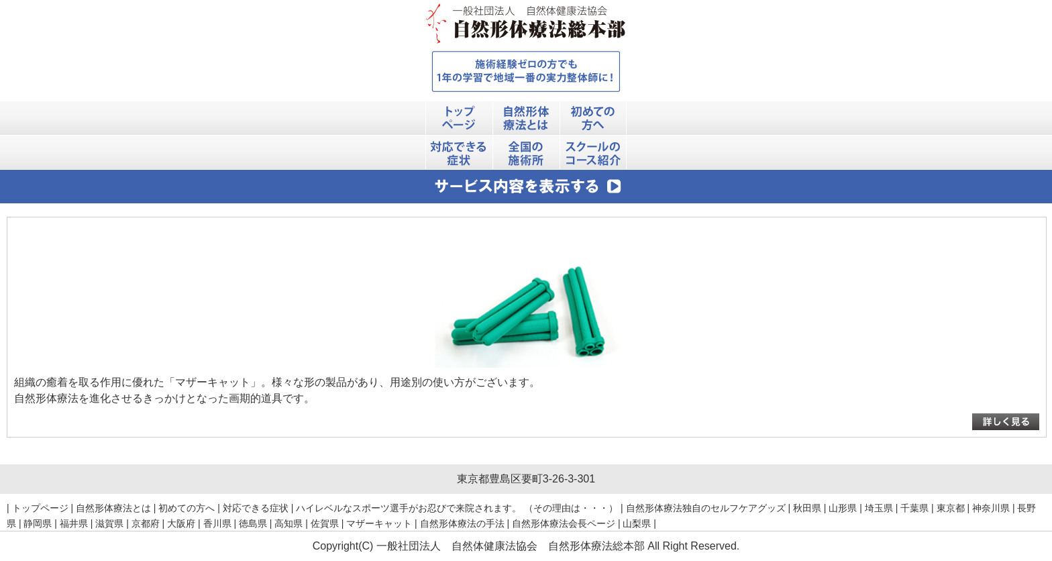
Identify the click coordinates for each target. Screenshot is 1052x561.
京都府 (146, 523)
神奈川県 (991, 508)
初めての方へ (186, 508)
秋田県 (807, 508)
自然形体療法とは (113, 508)
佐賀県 (325, 523)
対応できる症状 (255, 508)
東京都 (951, 508)
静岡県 (37, 523)
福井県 (74, 523)
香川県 (217, 523)
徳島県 (253, 523)
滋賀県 (109, 523)
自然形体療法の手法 (462, 523)
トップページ (40, 508)
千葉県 (914, 508)
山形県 (843, 508)
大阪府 (181, 523)
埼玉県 (879, 508)
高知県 (288, 523)
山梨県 (637, 523)
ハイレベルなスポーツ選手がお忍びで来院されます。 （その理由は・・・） (457, 508)
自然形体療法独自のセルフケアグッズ (706, 508)
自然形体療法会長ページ (563, 523)
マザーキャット (379, 523)
